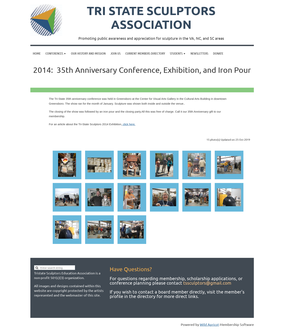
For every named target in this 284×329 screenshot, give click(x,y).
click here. (128, 124)
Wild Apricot (209, 324)
